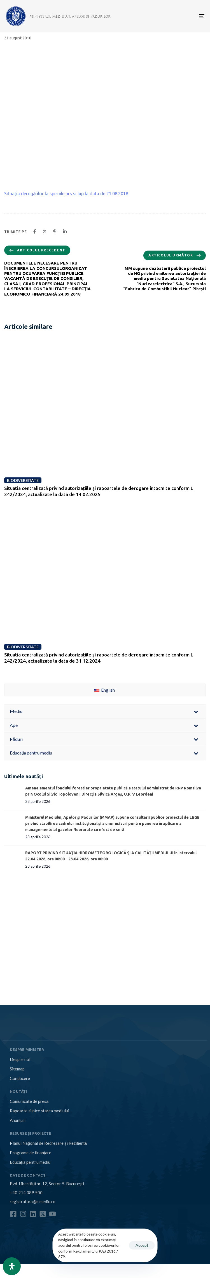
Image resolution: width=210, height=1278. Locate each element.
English (104, 689)
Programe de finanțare (30, 1152)
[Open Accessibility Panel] (12, 1266)
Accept (142, 1245)
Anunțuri (17, 1120)
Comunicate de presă (29, 1101)
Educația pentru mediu (30, 1162)
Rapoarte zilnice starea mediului (39, 1110)
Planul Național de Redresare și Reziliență (48, 1143)
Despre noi (20, 1059)
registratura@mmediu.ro (32, 1201)
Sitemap (17, 1068)
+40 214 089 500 (26, 1192)
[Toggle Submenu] (196, 711)
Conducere (20, 1078)
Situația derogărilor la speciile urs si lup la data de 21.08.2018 (66, 193)
